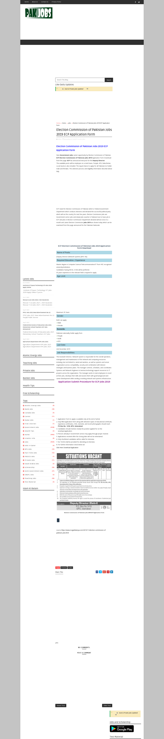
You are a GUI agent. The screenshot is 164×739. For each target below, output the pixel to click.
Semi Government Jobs (34, 471)
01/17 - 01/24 (114, 307)
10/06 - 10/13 (114, 462)
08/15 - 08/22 (114, 240)
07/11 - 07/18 (114, 253)
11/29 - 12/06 (114, 325)
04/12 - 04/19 (114, 402)
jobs (26, 442)
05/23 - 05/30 (114, 270)
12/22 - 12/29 (114, 434)
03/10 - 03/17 (114, 536)
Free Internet (30, 424)
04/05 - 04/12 (114, 404)
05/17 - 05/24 (114, 389)
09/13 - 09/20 (114, 350)
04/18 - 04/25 (114, 280)
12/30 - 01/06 (114, 561)
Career (28, 417)
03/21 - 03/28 (114, 290)
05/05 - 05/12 (114, 516)
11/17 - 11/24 (114, 447)
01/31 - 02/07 (114, 302)
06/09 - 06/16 (114, 504)
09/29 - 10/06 (114, 464)
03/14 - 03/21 (114, 292)
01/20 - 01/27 (114, 554)
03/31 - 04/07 (114, 529)
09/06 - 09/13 (114, 352)
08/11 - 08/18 (114, 482)
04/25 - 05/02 (114, 277)
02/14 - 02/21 (114, 297)
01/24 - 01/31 (114, 305)
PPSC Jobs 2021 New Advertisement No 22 (36, 313)
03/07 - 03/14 (114, 295)
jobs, (83, 139)
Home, (80, 139)
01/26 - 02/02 (114, 422)
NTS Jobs (28, 450)
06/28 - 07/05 (114, 375)
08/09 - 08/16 (114, 362)
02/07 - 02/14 (114, 300)
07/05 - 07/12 (114, 372)
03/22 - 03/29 (114, 409)
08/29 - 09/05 (114, 235)
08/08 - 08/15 (114, 243)
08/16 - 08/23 (114, 360)
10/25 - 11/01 (114, 335)
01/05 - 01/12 (114, 429)
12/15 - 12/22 (114, 437)
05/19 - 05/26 (114, 511)
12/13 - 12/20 (114, 320)
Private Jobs (30, 460)
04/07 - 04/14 (114, 526)
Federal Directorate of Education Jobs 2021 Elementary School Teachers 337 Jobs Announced (37, 327)
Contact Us (44, 2)
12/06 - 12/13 (114, 322)
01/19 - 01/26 (114, 424)
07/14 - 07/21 (114, 492)
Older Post (102, 720)
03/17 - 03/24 (114, 534)
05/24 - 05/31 (114, 387)
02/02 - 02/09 (114, 419)
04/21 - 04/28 (114, 521)
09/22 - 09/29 (114, 467)
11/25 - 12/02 (114, 574)
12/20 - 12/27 (114, 317)
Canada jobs (30, 413)
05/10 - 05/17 (114, 392)
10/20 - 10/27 (114, 457)
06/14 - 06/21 (114, 380)
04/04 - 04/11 (114, 285)
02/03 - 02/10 (114, 549)
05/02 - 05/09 (114, 275)
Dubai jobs (29, 420)
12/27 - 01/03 (114, 315)
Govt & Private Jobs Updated (74, 89)
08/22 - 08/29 (114, 238)
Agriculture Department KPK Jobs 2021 (35, 342)
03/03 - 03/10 (114, 539)
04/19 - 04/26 (114, 399)
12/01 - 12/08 (114, 442)
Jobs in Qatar (30, 446)
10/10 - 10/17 (114, 233)
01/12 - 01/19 (114, 427)
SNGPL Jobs (29, 475)
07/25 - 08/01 (114, 248)
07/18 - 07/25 (114, 250)
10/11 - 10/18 (114, 340)
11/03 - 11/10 (114, 452)
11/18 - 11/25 (114, 576)
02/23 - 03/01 (114, 417)
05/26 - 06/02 (114, 509)
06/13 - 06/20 (114, 262)
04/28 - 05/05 (114, 519)
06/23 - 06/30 (114, 499)
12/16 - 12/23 (114, 566)
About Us (35, 2)
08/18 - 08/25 (114, 479)
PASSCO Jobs (30, 457)
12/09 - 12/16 (114, 569)
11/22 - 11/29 (114, 327)
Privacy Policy (56, 2)
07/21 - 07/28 (114, 489)
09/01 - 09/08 (114, 474)
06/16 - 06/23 (114, 501)
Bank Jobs (29, 410)
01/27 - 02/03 (114, 551)
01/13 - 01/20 (114, 556)
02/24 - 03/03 (114, 541)
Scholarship (30, 468)
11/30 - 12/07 (114, 230)
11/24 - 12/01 (114, 444)
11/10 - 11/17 (114, 449)
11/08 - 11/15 (114, 332)
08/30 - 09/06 (114, 355)
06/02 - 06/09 (114, 506)
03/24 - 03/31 (114, 531)
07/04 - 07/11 (114, 255)
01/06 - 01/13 (114, 559)
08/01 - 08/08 (114, 245)
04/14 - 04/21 (114, 524)
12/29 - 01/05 (114, 432)
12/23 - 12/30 (114, 564)
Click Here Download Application (67, 462)
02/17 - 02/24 (114, 544)
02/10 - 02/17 (114, 546)
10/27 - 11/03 (114, 454)
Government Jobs (32, 428)
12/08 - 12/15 (114, 439)
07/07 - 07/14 (114, 494)
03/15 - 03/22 (114, 412)
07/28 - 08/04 (114, 487)
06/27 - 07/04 (114, 258)
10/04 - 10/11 (114, 342)
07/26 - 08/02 (114, 367)
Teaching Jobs (30, 479)
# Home (63, 582)
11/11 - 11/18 (114, 579)
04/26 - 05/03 (114, 397)
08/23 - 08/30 (114, 357)
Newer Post (61, 720)
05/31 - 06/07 (114, 384)
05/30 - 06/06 (114, 268)
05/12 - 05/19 (114, 514)
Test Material (30, 482)
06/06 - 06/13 (114, 265)
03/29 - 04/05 (114, 407)
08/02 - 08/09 (114, 365)
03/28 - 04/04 (114, 287)
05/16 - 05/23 (114, 273)
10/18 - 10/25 (114, 337)
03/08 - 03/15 (114, 414)
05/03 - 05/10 (114, 394)
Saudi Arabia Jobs (32, 464)
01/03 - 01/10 (114, 312)
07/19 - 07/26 (114, 370)
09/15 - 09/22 (114, 469)
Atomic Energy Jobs (33, 406)
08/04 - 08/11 (114, 484)
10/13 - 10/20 (114, 459)
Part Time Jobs (31, 453)
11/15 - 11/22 (114, 330)
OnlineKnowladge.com (43, 732)
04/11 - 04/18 (114, 282)
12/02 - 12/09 (114, 571)
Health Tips (29, 431)
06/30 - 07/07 (114, 496)
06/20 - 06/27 (114, 260)
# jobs (70, 582)
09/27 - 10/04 (114, 345)
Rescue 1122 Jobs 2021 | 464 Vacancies (36, 300)
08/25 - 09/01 (114, 477)
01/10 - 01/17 (114, 310)
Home (27, 2)
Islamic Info (30, 439)
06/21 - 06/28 (114, 377)
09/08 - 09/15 (114, 472)
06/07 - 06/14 (114, 382)
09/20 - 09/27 (114, 347)
